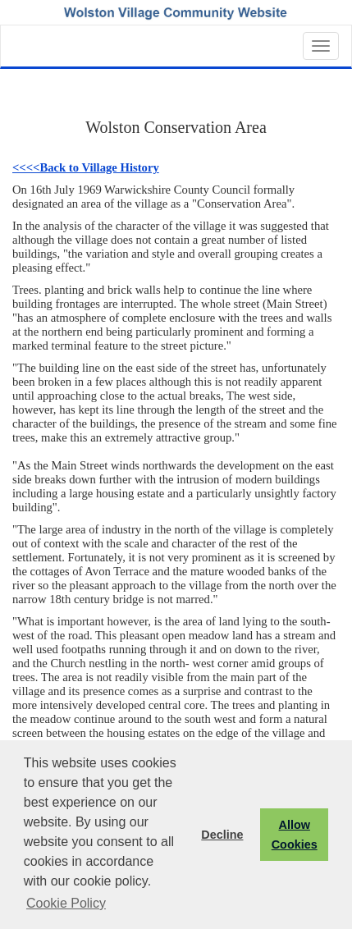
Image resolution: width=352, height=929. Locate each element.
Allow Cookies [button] (295, 834)
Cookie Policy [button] (66, 903)
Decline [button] (222, 834)
